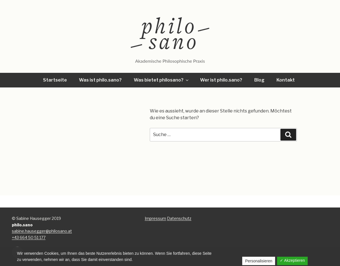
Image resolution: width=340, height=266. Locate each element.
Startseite (55, 80)
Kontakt (285, 80)
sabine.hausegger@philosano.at (42, 231)
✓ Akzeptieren (292, 260)
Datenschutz (179, 218)
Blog (259, 80)
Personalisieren (258, 261)
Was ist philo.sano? (100, 80)
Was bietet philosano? (161, 80)
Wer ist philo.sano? (221, 80)
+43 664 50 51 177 (29, 237)
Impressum (155, 218)
